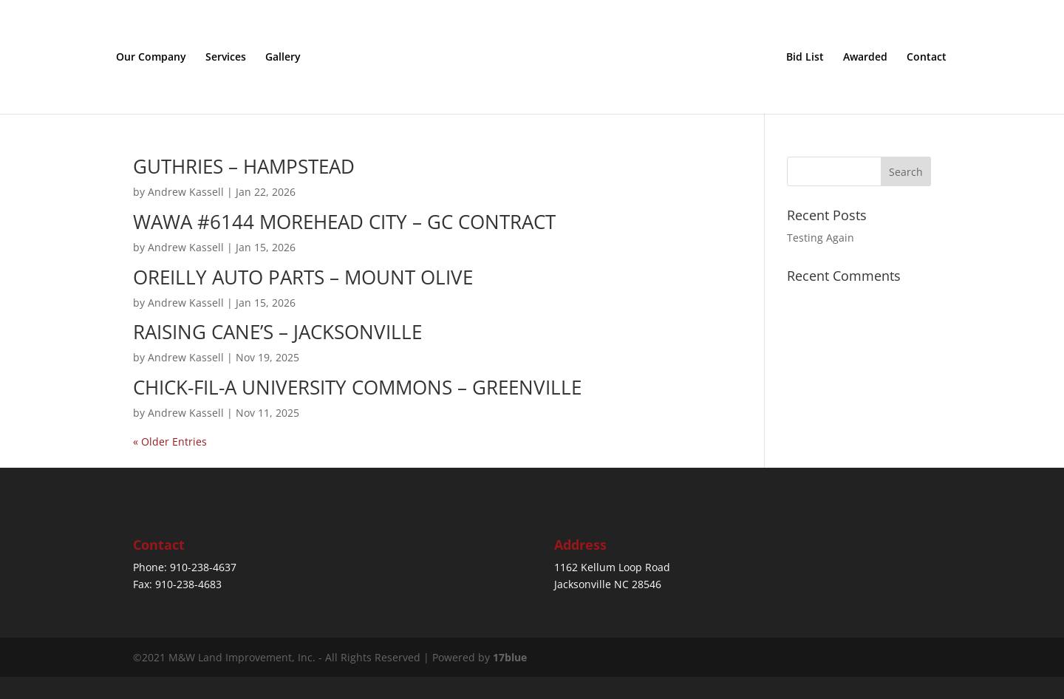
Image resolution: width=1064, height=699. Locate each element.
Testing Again (820, 238)
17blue (510, 657)
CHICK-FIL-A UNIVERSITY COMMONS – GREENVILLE (357, 387)
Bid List (805, 58)
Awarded (865, 58)
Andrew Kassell (186, 192)
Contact (927, 58)
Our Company (151, 58)
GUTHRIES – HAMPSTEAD (244, 166)
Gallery (283, 58)
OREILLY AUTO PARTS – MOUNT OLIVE (303, 277)
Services (225, 58)
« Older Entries (170, 441)
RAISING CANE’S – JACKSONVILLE (277, 331)
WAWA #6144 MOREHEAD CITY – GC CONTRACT (344, 221)
